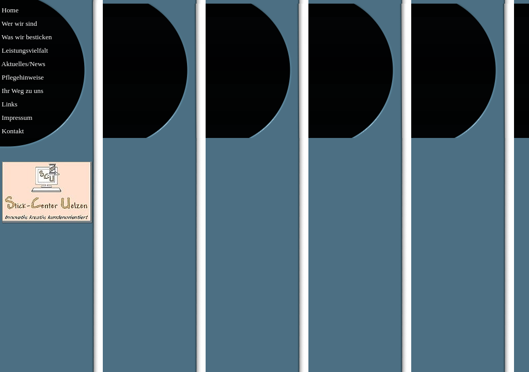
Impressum (16, 117)
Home (9, 10)
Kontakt (12, 131)
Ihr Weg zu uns (21, 91)
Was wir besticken (26, 37)
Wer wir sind (18, 23)
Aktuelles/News (22, 64)
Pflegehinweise (22, 77)
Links (9, 104)
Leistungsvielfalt (24, 50)
